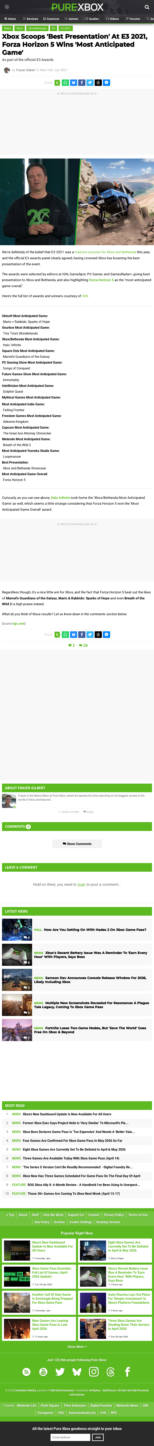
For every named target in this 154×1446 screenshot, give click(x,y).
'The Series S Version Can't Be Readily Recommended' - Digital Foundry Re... (72, 1167)
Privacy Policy (114, 1215)
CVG (103, 1413)
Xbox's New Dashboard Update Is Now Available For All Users (61, 1114)
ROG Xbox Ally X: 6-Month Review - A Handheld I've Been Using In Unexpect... (76, 1185)
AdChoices (109, 1390)
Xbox (19, 28)
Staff (35, 1215)
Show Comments (77, 844)
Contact (93, 1215)
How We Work (53, 1215)
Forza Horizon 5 (101, 280)
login (81, 884)
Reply (88, 812)
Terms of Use (138, 1215)
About (23, 1215)
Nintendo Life (26, 1405)
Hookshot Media (25, 1390)
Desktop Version (108, 1222)
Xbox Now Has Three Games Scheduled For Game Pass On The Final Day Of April (76, 1176)
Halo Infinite (60, 498)
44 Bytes (94, 1390)
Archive (59, 1222)
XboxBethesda (37, 28)
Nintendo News (127, 1405)
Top (10, 1215)
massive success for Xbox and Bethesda (105, 252)
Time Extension (75, 1405)
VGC (61, 1413)
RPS (114, 1413)
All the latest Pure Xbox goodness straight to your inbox (77, 1429)
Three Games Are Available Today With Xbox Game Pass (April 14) (65, 1158)
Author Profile (68, 812)
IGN (85, 296)
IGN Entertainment (62, 1390)
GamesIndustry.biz (82, 1413)
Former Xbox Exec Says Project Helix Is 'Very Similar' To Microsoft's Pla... (70, 1123)
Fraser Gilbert (25, 70)
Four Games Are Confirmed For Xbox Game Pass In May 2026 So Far (67, 1141)
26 (85, 645)
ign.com (19, 623)
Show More (77, 1347)
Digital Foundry (101, 1405)
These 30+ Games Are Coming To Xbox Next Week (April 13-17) (66, 1194)
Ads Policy (42, 1222)
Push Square (50, 1405)
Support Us (76, 1215)
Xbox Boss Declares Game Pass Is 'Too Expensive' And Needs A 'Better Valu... (73, 1132)
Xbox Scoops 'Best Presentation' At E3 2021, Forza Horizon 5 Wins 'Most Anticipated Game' (74, 44)
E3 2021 (66, 28)
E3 (53, 28)
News (7, 28)
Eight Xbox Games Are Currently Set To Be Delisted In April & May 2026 (69, 1149)
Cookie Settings (80, 1222)
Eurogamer (46, 1413)
